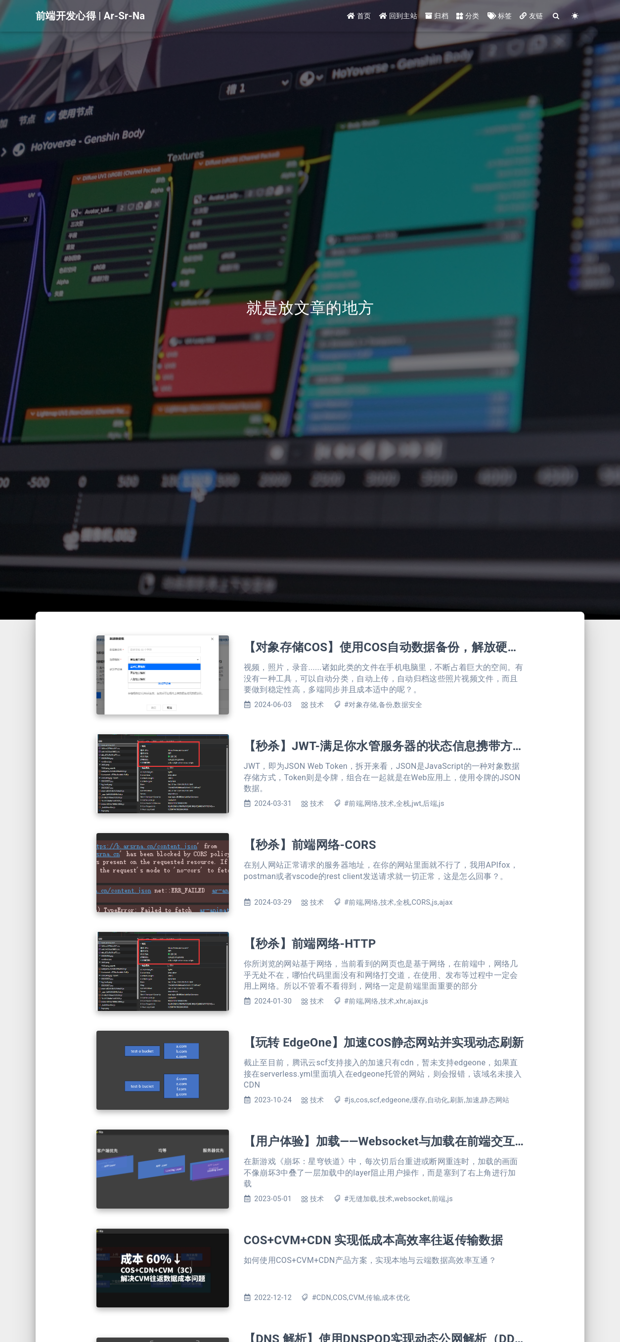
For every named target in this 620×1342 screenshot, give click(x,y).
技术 (317, 705)
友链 (531, 16)
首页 (359, 16)
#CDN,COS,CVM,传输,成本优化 (361, 1298)
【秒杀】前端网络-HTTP (310, 944)
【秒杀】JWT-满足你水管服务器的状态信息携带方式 (384, 746)
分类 (468, 16)
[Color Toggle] (575, 16)
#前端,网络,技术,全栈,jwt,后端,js (394, 803)
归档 (436, 16)
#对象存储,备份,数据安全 (383, 705)
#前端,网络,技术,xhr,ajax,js (386, 1001)
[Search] (556, 16)
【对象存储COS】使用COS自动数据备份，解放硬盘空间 (394, 647)
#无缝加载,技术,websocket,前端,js (398, 1199)
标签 (499, 16)
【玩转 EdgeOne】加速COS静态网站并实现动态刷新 (384, 1042)
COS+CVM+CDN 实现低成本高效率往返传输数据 (373, 1240)
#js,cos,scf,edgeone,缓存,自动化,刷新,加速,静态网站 (427, 1100)
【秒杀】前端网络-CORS (310, 845)
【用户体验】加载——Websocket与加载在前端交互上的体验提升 (415, 1141)
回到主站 (398, 16)
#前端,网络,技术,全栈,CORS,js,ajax (398, 902)
